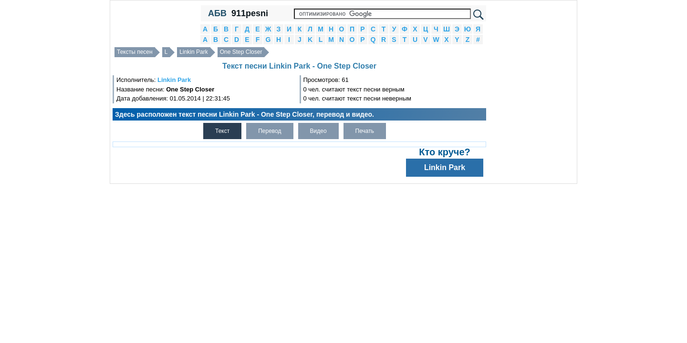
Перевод (269, 131)
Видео (318, 131)
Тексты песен (135, 52)
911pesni (249, 13)
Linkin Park (193, 52)
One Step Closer (241, 52)
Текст (222, 131)
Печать (364, 131)
